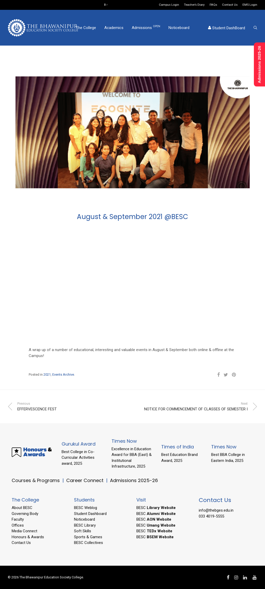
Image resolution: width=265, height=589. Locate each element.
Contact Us (230, 4)
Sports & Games (88, 537)
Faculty (18, 519)
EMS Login (249, 4)
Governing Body (25, 513)
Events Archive (63, 374)
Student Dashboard (90, 513)
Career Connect (85, 480)
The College (86, 27)
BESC (156, 507)
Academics (113, 27)
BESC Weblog (85, 507)
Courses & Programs (36, 480)
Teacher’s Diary (194, 4)
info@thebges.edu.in (216, 510)
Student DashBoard (226, 28)
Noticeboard (178, 27)
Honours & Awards (28, 537)
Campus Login (169, 4)
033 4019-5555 (211, 516)
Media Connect (24, 531)
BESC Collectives (88, 542)
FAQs (213, 4)
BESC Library (85, 525)
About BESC (22, 507)
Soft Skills (82, 531)
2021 (47, 374)
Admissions (146, 27)
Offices (18, 525)
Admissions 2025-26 (134, 480)
